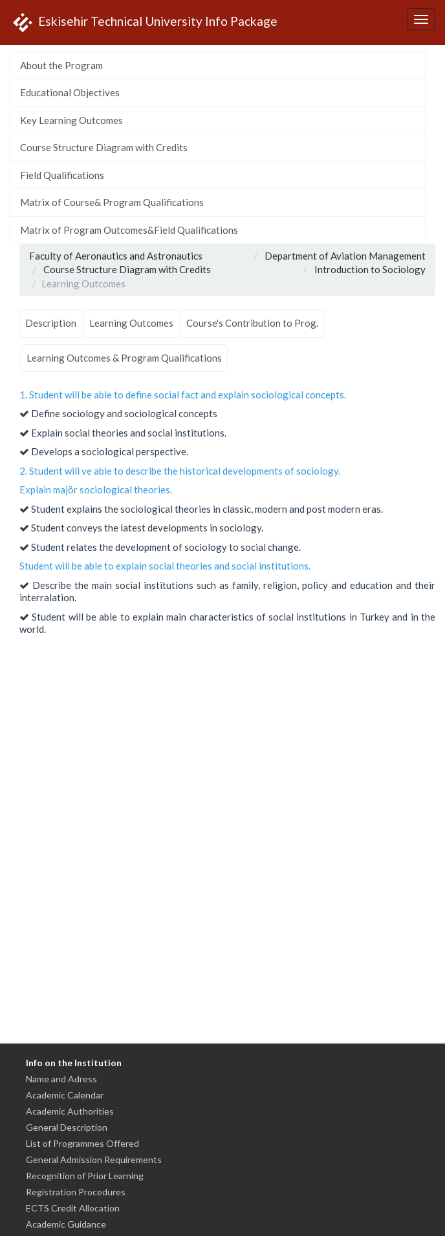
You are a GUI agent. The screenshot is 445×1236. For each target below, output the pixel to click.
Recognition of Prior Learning (85, 1175)
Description (50, 323)
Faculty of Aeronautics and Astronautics (115, 256)
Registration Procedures (75, 1191)
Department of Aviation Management (345, 256)
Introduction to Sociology (370, 269)
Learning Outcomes (131, 323)
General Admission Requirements (94, 1159)
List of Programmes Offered (82, 1143)
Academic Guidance (66, 1224)
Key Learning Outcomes (71, 120)
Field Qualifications (62, 175)
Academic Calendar (64, 1094)
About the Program (61, 65)
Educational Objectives (70, 92)
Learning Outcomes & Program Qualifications (124, 358)
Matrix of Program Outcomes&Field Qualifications (129, 230)
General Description (66, 1127)
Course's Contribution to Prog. (252, 323)
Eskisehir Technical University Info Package (143, 22)
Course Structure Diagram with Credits (104, 147)
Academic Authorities (70, 1111)
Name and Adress (61, 1078)
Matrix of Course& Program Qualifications (112, 202)
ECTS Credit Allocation (73, 1207)
